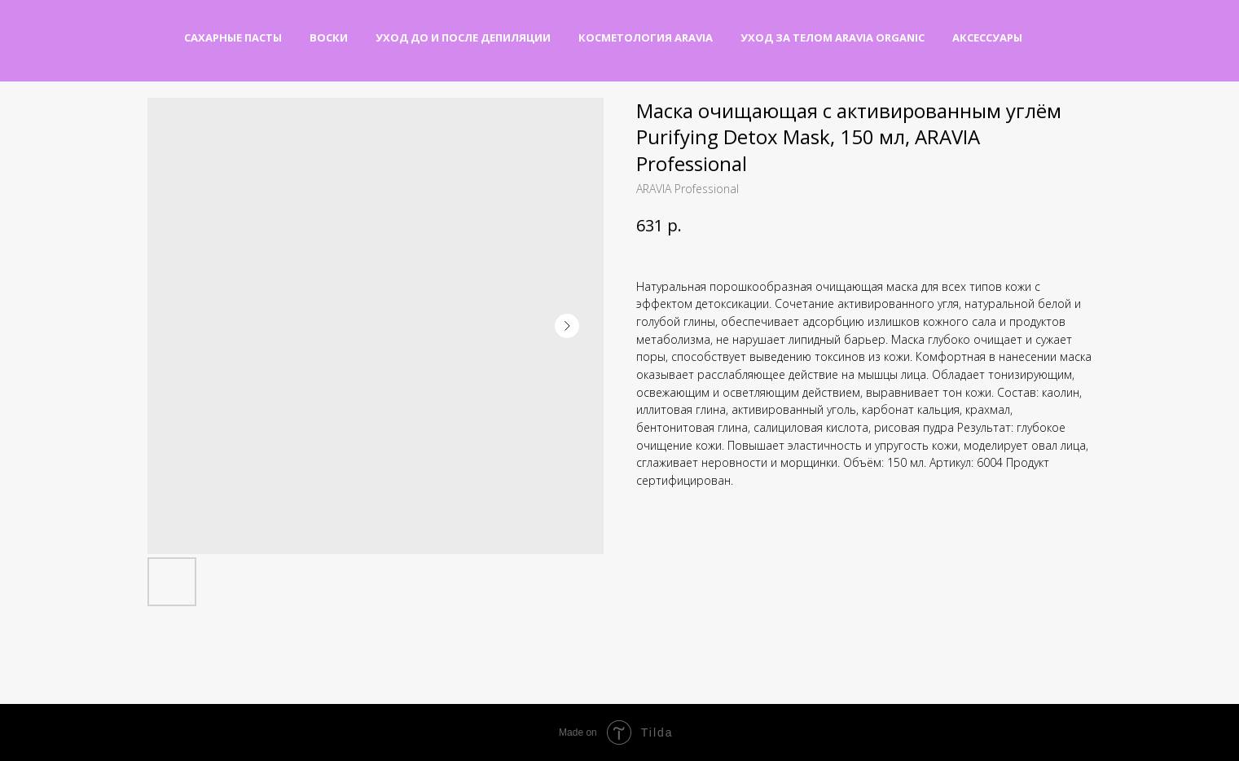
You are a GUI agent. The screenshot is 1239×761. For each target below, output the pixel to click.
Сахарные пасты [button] (233, 37)
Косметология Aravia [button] (645, 37)
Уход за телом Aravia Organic (832, 37)
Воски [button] (329, 37)
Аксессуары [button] (987, 37)
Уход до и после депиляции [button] (463, 37)
